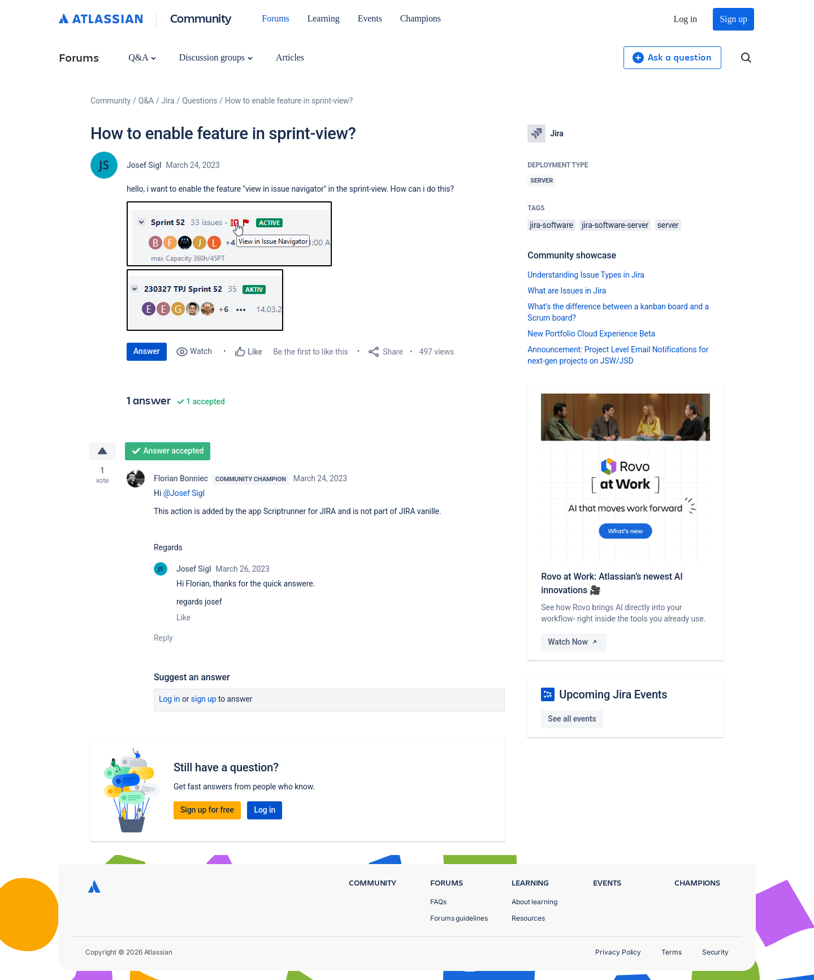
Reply (163, 637)
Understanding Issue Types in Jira (585, 274)
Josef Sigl (144, 165)
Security (715, 952)
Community (201, 18)
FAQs (438, 901)
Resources (528, 918)
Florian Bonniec (181, 478)
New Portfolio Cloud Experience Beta (591, 333)
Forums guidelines (459, 918)
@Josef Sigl (184, 493)
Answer (146, 351)
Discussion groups (216, 57)
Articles (290, 57)
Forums (275, 18)
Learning (324, 18)
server (668, 225)
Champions (420, 18)
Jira (168, 100)
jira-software (551, 225)
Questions (199, 100)
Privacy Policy (618, 952)
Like (183, 617)
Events (370, 18)
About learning (534, 901)
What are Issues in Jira (566, 290)
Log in (686, 19)
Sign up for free (207, 809)
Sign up (733, 19)
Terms (671, 952)
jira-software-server (615, 225)
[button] (229, 233)
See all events (572, 718)
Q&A (141, 57)
